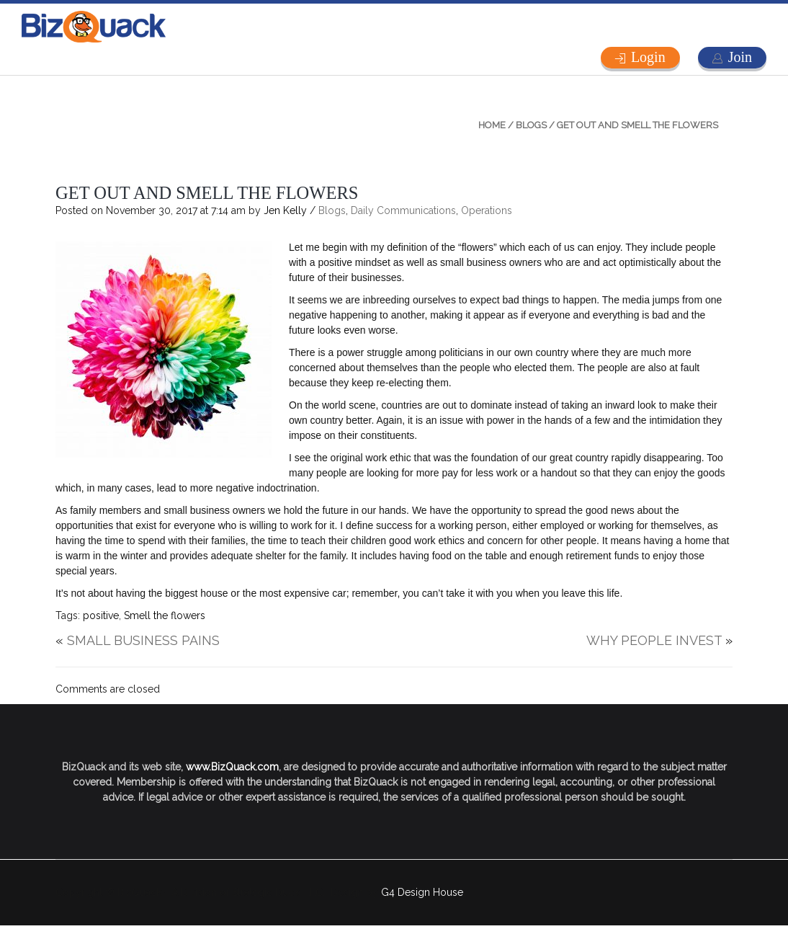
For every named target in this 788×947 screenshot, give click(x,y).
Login (648, 57)
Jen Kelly (285, 210)
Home (492, 125)
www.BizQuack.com (232, 767)
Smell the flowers (164, 615)
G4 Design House (422, 892)
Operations (486, 210)
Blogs (531, 125)
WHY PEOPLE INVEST (654, 640)
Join (740, 57)
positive (101, 615)
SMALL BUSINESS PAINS (143, 640)
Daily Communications (403, 210)
